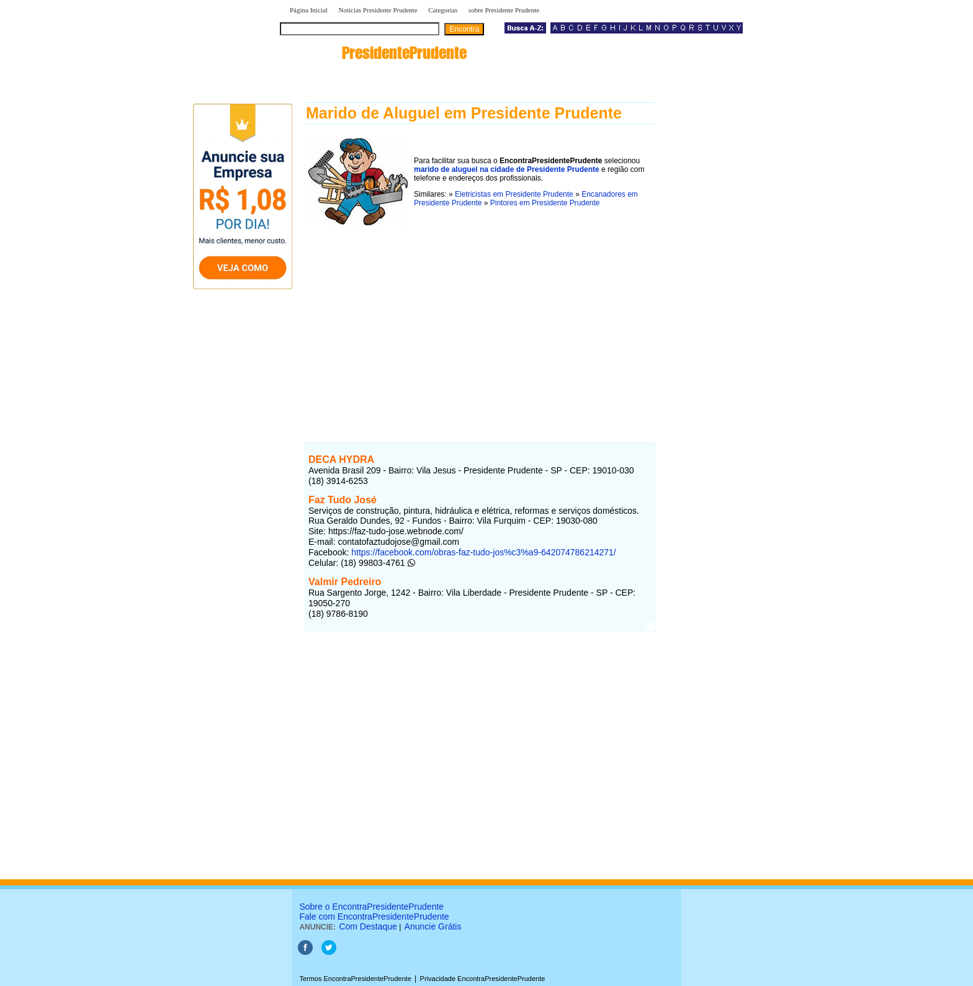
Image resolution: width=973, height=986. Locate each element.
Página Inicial (309, 10)
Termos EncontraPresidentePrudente (355, 978)
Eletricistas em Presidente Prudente (514, 194)
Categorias (442, 10)
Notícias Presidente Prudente (377, 10)
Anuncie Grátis (433, 926)
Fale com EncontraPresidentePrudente (374, 916)
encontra (376, 53)
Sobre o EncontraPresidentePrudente (371, 907)
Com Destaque (368, 926)
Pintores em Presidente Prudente (545, 203)
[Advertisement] (480, 316)
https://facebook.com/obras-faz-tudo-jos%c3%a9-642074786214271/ (483, 552)
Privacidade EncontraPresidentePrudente (482, 978)
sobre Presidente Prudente (504, 10)
